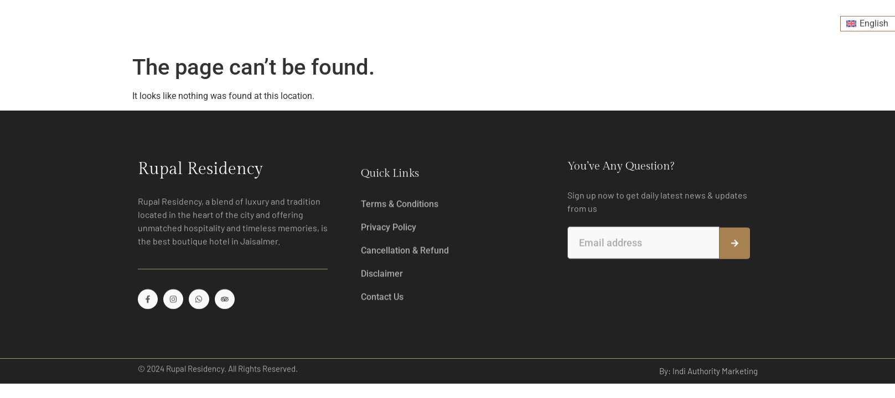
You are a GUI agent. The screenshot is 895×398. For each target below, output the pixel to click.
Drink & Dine (331, 21)
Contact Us (723, 21)
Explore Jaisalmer (655, 21)
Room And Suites (247, 21)
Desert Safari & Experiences (506, 21)
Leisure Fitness (406, 21)
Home (181, 21)
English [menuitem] (874, 20)
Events (593, 21)
